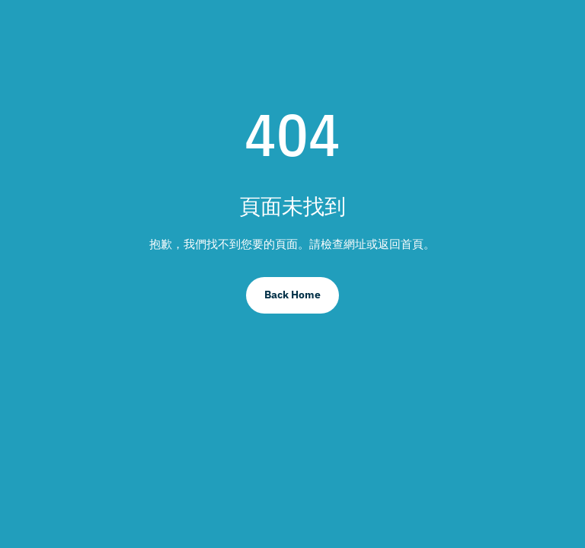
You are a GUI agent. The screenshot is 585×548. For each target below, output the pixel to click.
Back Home (292, 294)
